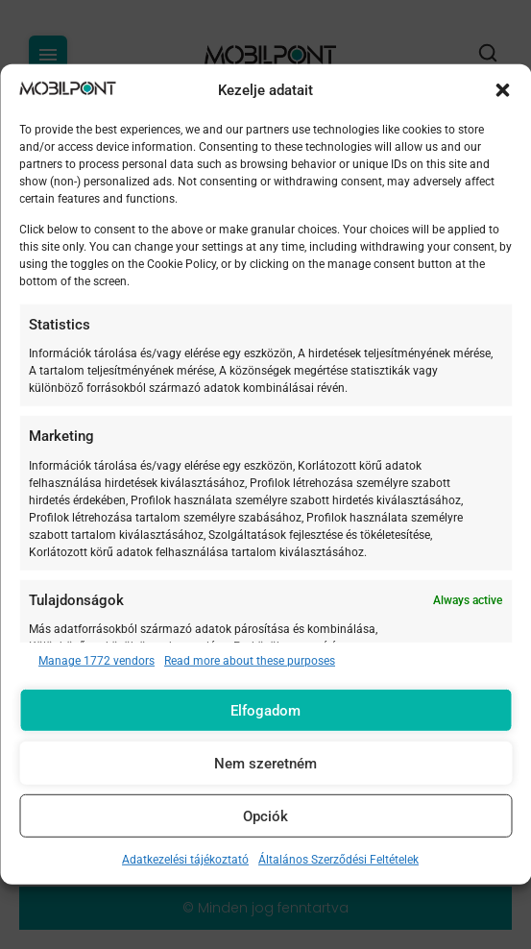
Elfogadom (265, 710)
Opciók (265, 816)
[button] (502, 90)
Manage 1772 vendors (96, 661)
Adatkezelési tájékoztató (185, 859)
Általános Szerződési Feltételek (338, 859)
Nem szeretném (265, 763)
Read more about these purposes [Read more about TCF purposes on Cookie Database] (249, 661)
